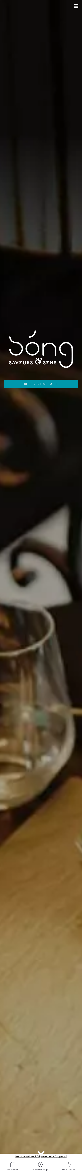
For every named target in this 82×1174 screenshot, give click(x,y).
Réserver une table (41, 384)
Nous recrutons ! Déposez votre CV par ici (40, 1156)
